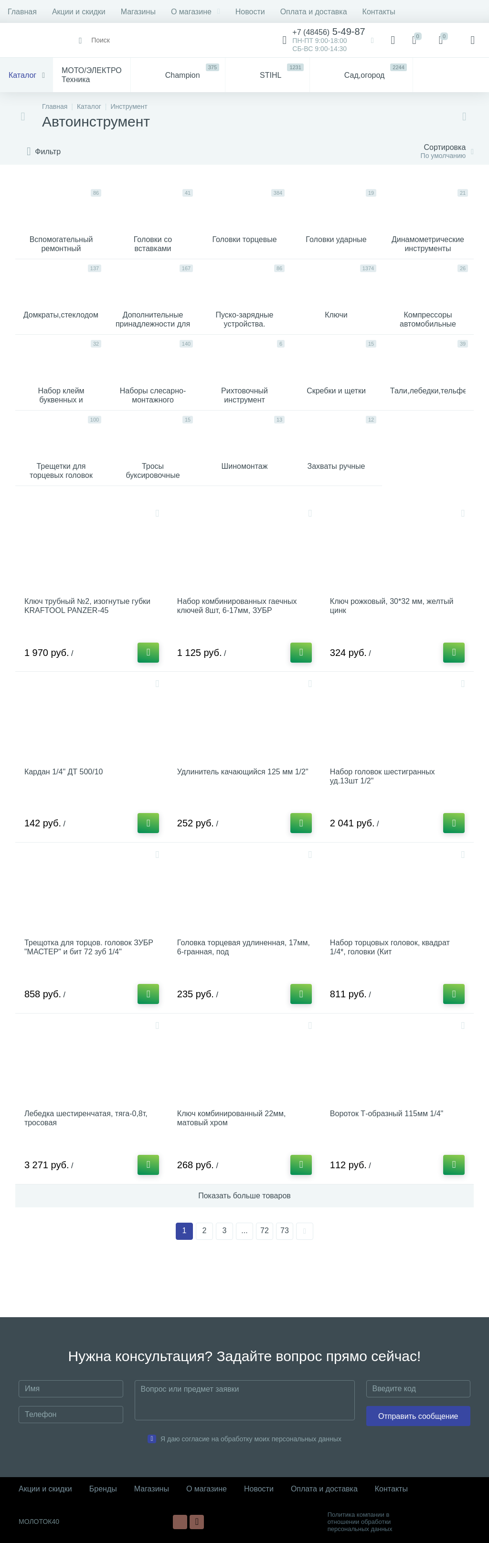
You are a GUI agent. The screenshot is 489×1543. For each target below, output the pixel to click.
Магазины (138, 12)
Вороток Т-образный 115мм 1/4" (389, 1158)
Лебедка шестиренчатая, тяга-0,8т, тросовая (88, 1162)
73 (284, 1278)
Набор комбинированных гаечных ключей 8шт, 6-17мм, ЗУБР (239, 635)
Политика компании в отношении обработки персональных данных (360, 1521)
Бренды (103, 1489)
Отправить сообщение (418, 1416)
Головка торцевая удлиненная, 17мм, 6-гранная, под (234, 986)
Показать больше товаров (244, 1243)
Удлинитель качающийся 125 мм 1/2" (237, 811)
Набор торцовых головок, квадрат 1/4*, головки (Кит (392, 986)
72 (264, 1278)
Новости (250, 12)
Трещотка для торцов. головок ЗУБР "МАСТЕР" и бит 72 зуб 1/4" (91, 986)
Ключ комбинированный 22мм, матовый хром (234, 1162)
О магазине (195, 12)
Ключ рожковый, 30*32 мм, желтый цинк (394, 635)
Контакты (378, 12)
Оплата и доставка (313, 12)
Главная (22, 12)
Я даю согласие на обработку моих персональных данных (250, 1439)
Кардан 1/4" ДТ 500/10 (66, 807)
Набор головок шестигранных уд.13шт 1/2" (384, 811)
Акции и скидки (79, 12)
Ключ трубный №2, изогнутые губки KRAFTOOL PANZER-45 (90, 635)
